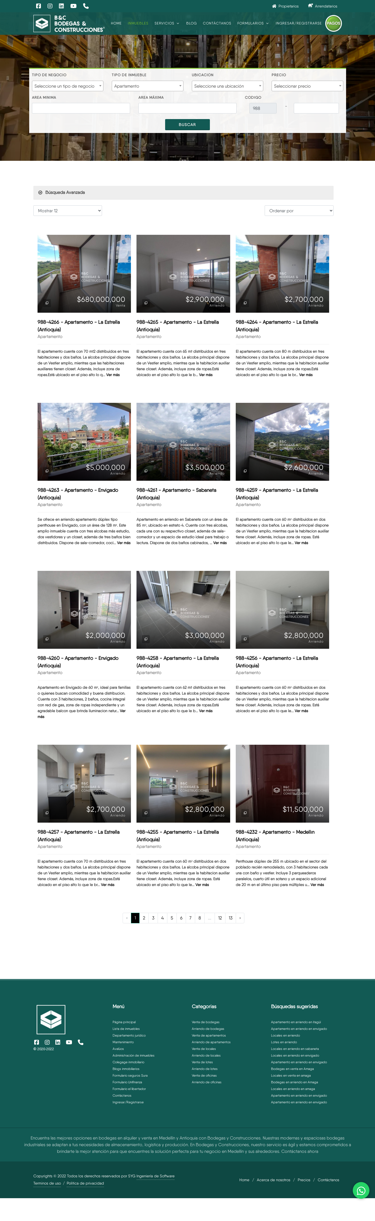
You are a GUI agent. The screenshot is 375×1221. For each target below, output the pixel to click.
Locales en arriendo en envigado (295, 1055)
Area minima (44, 97)
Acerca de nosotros (273, 1180)
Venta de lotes (202, 1062)
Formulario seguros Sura (130, 1075)
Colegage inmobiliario (128, 1062)
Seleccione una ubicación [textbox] (219, 86)
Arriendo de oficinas (207, 1082)
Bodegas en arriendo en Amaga (294, 1082)
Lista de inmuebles (126, 1029)
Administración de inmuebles (134, 1055)
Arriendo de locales (206, 1055)
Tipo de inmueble (129, 75)
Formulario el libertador (129, 1089)
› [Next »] (240, 918)
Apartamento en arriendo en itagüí (296, 1022)
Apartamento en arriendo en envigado (299, 1029)
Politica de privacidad (85, 1183)
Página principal (124, 1022)
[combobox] (68, 86)
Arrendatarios (322, 5)
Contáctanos (122, 1095)
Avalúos (118, 1049)
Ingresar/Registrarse (128, 1102)
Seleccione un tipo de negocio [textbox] (64, 86)
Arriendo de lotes (205, 1069)
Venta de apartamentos (209, 1035)
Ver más (113, 375)
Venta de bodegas (206, 1022)
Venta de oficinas (204, 1075)
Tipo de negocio (49, 75)
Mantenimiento (123, 1042)
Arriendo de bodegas (208, 1029)
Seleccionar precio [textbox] (292, 86)
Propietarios (285, 6)
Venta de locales (204, 1049)
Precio (279, 75)
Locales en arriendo (285, 1035)
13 (230, 918)
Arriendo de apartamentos (211, 1042)
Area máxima (151, 97)
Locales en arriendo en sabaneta (295, 1049)
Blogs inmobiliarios (126, 1069)
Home (244, 1180)
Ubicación (202, 75)
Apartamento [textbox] (126, 86)
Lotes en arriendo (284, 1042)
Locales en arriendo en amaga (293, 1089)
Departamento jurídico (129, 1035)
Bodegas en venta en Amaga (292, 1069)
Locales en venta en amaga (291, 1075)
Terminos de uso (47, 1183)
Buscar (187, 124)
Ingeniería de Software (155, 1176)
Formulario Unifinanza (127, 1082)
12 (220, 918)
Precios (304, 1180)
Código (253, 97)
